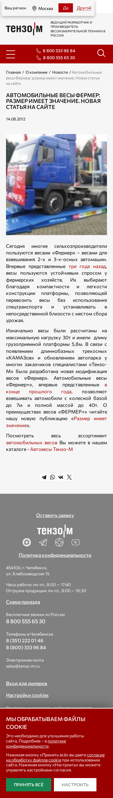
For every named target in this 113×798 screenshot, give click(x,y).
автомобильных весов (31, 442)
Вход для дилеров (26, 683)
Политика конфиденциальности (55, 555)
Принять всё (28, 784)
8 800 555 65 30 (59, 57)
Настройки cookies (27, 695)
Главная (13, 72)
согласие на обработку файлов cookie (55, 757)
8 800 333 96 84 (59, 50)
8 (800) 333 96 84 (26, 647)
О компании (36, 72)
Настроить (75, 784)
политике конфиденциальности (36, 743)
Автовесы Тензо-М (51, 449)
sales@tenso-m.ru (23, 666)
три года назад (87, 266)
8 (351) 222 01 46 (24, 640)
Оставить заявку (55, 515)
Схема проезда (23, 602)
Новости (60, 72)
